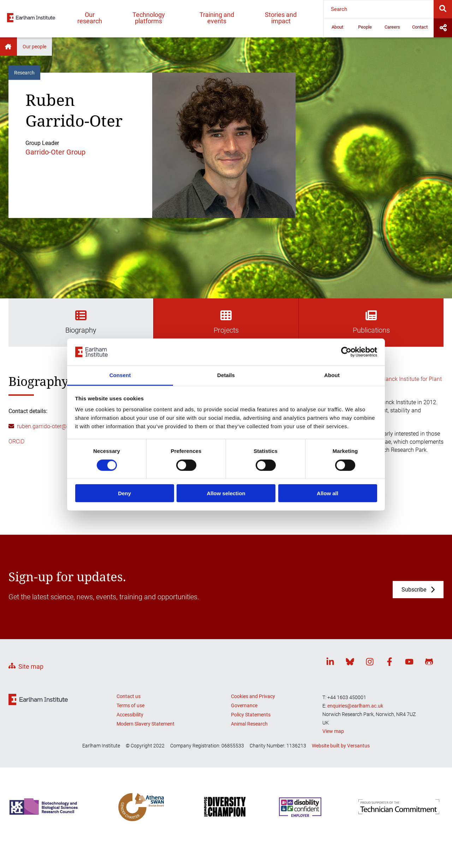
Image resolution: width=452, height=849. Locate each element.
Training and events (217, 18)
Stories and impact (281, 18)
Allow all (327, 493)
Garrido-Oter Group (55, 152)
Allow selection (226, 493)
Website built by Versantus (341, 745)
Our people (34, 46)
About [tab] (332, 375)
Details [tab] (226, 375)
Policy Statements (250, 714)
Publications (371, 322)
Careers (392, 27)
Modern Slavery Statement (145, 723)
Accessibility (130, 714)
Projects (226, 322)
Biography (80, 322)
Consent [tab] (120, 375)
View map (333, 731)
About (337, 27)
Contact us (129, 696)
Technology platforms (148, 18)
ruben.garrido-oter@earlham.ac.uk (59, 426)
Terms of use (130, 705)
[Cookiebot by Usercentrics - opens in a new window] (346, 352)
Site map (30, 666)
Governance (244, 705)
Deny (124, 493)
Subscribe (414, 589)
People (365, 27)
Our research (89, 18)
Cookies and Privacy (253, 696)
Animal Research (249, 723)
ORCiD (16, 441)
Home (8, 46)
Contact (420, 27)
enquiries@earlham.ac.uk (355, 706)
